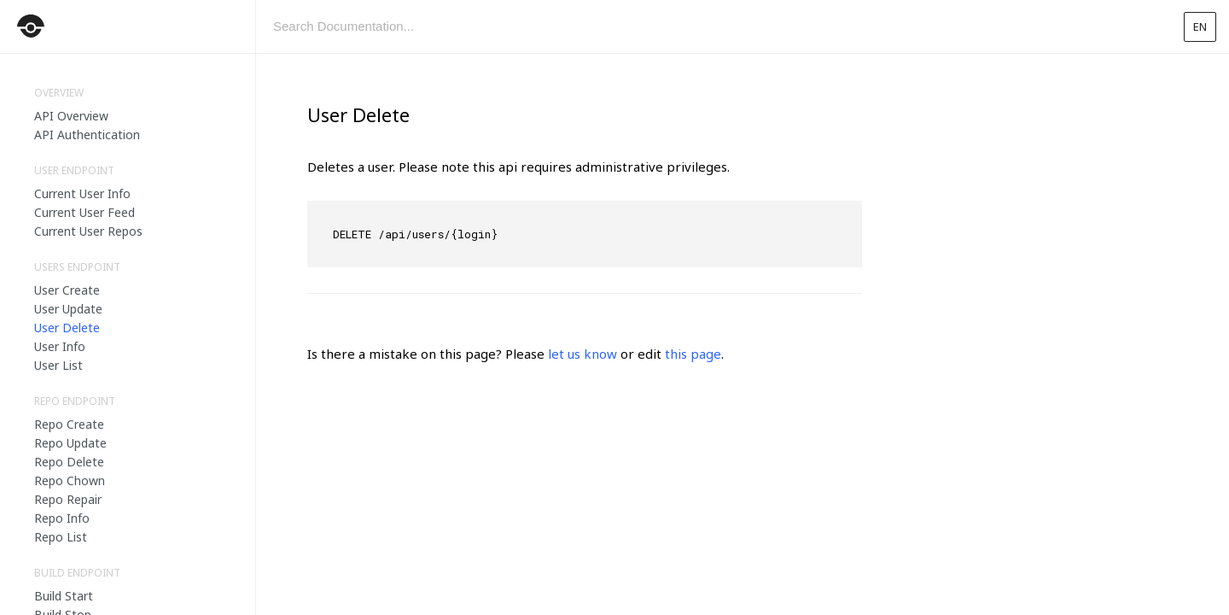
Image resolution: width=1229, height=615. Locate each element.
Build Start (63, 596)
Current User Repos (88, 231)
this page (693, 353)
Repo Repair (68, 499)
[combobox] (712, 26)
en (1200, 26)
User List (58, 365)
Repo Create (69, 424)
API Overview (71, 116)
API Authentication (87, 134)
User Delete (67, 327)
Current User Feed (84, 212)
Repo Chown (69, 480)
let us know (582, 353)
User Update (68, 309)
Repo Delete (69, 462)
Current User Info (82, 193)
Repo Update (70, 443)
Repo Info (62, 518)
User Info (59, 346)
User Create (67, 290)
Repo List (60, 537)
